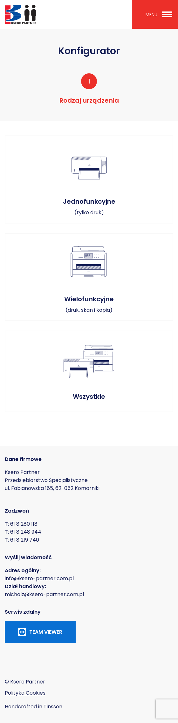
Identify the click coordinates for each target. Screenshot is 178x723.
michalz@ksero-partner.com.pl (44, 594)
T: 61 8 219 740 (22, 540)
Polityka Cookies (25, 693)
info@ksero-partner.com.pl (39, 578)
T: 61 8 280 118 (21, 524)
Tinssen (53, 706)
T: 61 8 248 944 (23, 532)
